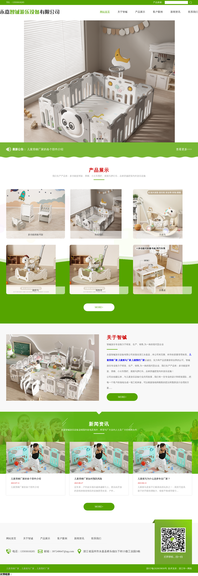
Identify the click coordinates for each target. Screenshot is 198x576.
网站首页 (105, 12)
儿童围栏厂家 (138, 360)
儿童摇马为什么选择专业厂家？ (154, 478)
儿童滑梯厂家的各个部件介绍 (45, 149)
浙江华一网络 (185, 568)
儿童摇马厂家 (124, 360)
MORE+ (99, 307)
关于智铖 (122, 12)
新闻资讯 (175, 12)
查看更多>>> (184, 149)
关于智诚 (28, 538)
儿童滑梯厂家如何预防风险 (88, 478)
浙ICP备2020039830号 (156, 568)
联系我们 (193, 12)
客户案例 (158, 12)
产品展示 (140, 12)
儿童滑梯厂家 (12, 568)
